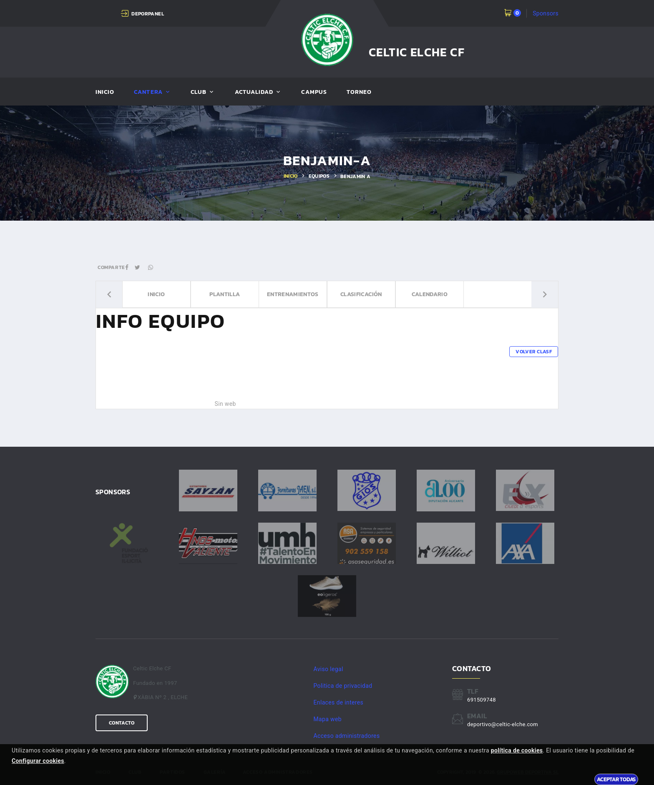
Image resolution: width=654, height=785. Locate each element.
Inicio (105, 92)
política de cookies (517, 750)
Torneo (359, 92)
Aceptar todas (616, 779)
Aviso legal (328, 669)
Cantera (148, 92)
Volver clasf (534, 351)
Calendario (429, 294)
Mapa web (328, 719)
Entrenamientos (293, 294)
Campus (314, 92)
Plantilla (224, 294)
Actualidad (254, 92)
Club (198, 92)
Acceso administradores (347, 735)
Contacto (121, 723)
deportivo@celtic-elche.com (502, 724)
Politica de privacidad (343, 685)
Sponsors (545, 13)
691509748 (481, 700)
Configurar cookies (38, 760)
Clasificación (361, 294)
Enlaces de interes (339, 702)
